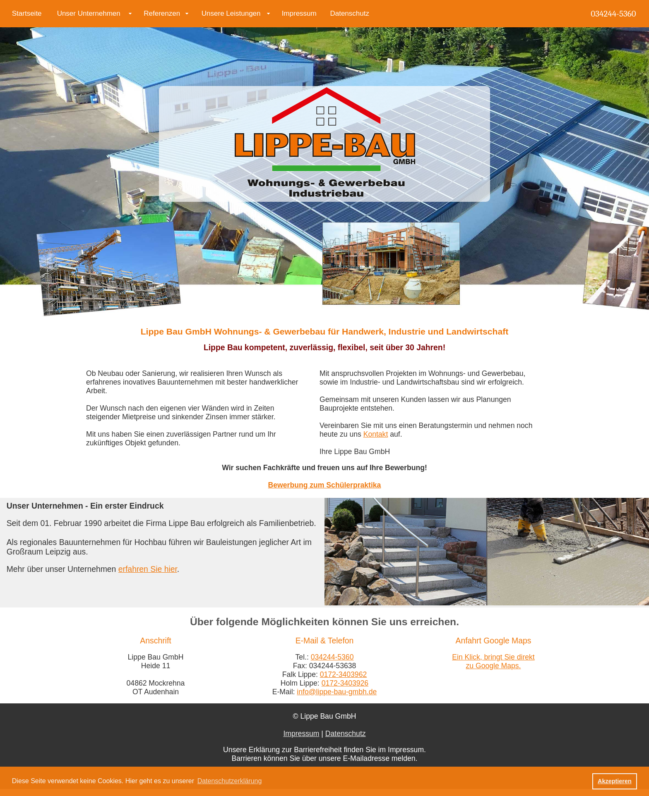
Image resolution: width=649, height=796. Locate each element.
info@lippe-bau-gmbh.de (337, 692)
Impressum (299, 13)
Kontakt (375, 434)
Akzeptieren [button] (615, 781)
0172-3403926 (345, 683)
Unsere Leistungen (231, 13)
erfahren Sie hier (147, 569)
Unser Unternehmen (88, 13)
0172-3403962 (343, 674)
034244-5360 (613, 14)
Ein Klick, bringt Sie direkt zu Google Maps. (493, 661)
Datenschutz (349, 13)
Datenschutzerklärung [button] (229, 780)
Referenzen (162, 13)
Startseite (27, 13)
